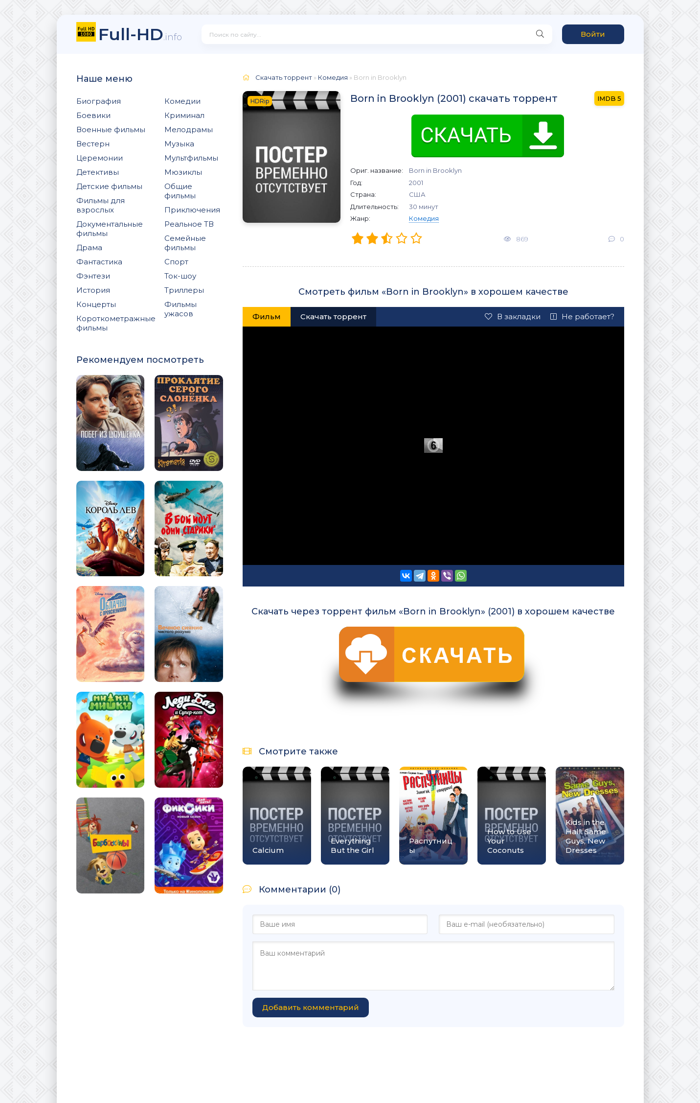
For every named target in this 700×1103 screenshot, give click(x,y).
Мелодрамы (188, 129)
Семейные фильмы (185, 243)
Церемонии (99, 158)
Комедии (182, 101)
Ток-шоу (180, 276)
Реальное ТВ (189, 224)
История (93, 290)
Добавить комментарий (310, 1007)
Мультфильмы (191, 158)
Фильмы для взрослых (100, 205)
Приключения (192, 209)
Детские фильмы (109, 186)
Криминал (184, 115)
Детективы (97, 172)
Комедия (424, 218)
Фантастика (99, 261)
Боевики (93, 115)
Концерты (96, 304)
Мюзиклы (183, 172)
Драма (89, 247)
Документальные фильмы (109, 228)
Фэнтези (93, 276)
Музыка (179, 143)
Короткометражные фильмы (116, 323)
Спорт (176, 261)
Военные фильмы (110, 129)
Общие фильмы (180, 191)
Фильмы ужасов (180, 309)
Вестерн (93, 143)
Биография (98, 101)
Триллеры (184, 290)
